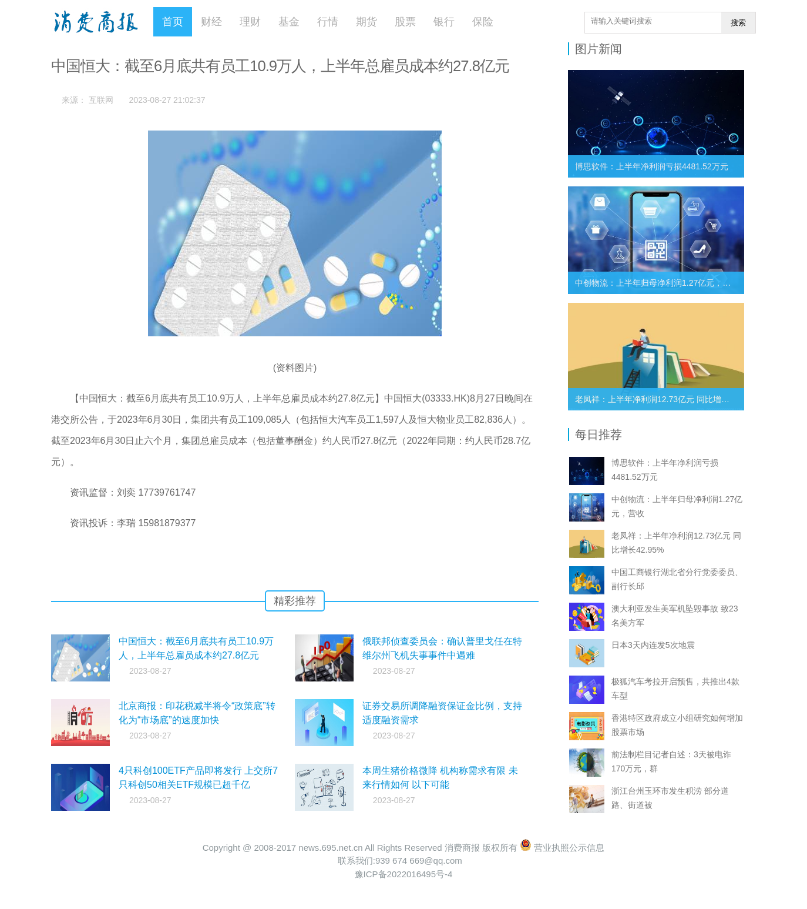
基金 (289, 22)
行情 (327, 22)
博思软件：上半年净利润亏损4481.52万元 (651, 166)
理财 (250, 22)
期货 (366, 22)
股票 (405, 22)
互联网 (101, 100)
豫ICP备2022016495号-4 (404, 874)
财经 (211, 22)
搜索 (738, 22)
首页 (172, 22)
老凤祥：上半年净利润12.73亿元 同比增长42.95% (666, 399)
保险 (482, 22)
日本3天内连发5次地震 (653, 645)
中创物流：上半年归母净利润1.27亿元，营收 (657, 283)
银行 (444, 22)
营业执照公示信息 (562, 848)
